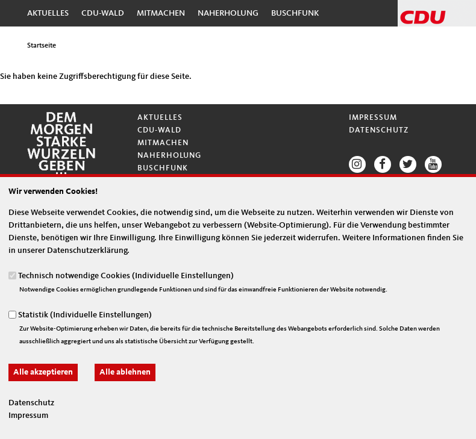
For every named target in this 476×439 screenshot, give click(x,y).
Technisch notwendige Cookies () (126, 275)
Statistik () (85, 314)
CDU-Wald (102, 13)
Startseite (41, 45)
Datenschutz (379, 130)
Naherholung (228, 13)
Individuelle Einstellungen (183, 275)
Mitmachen (161, 13)
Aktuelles (48, 13)
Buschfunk (295, 13)
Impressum (373, 118)
